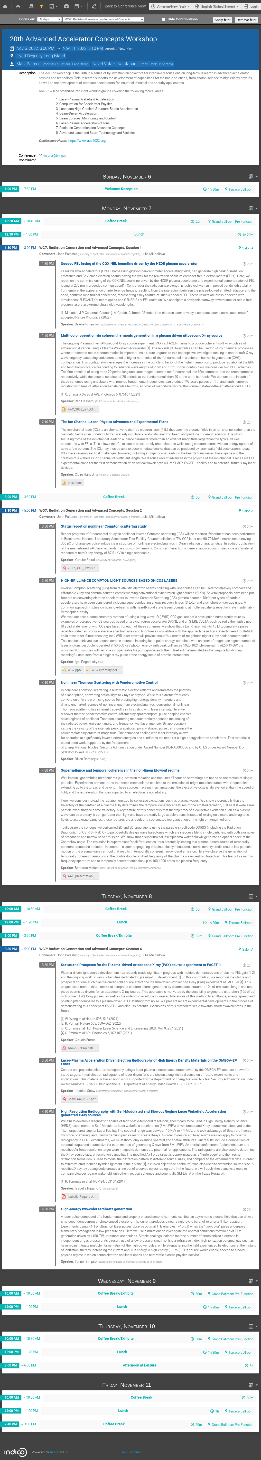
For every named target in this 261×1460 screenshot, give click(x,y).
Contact (136, 1452)
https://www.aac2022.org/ (87, 140)
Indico (54, 1452)
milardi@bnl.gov (54, 155)
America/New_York (171, 6)
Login (254, 6)
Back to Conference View (125, 6)
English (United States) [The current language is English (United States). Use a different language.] (218, 6)
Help (124, 1452)
